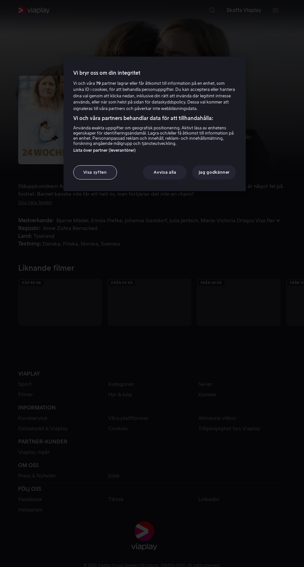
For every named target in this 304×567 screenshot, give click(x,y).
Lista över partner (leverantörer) (104, 150)
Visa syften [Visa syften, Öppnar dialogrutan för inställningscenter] (95, 172)
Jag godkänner (214, 172)
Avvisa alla (165, 172)
